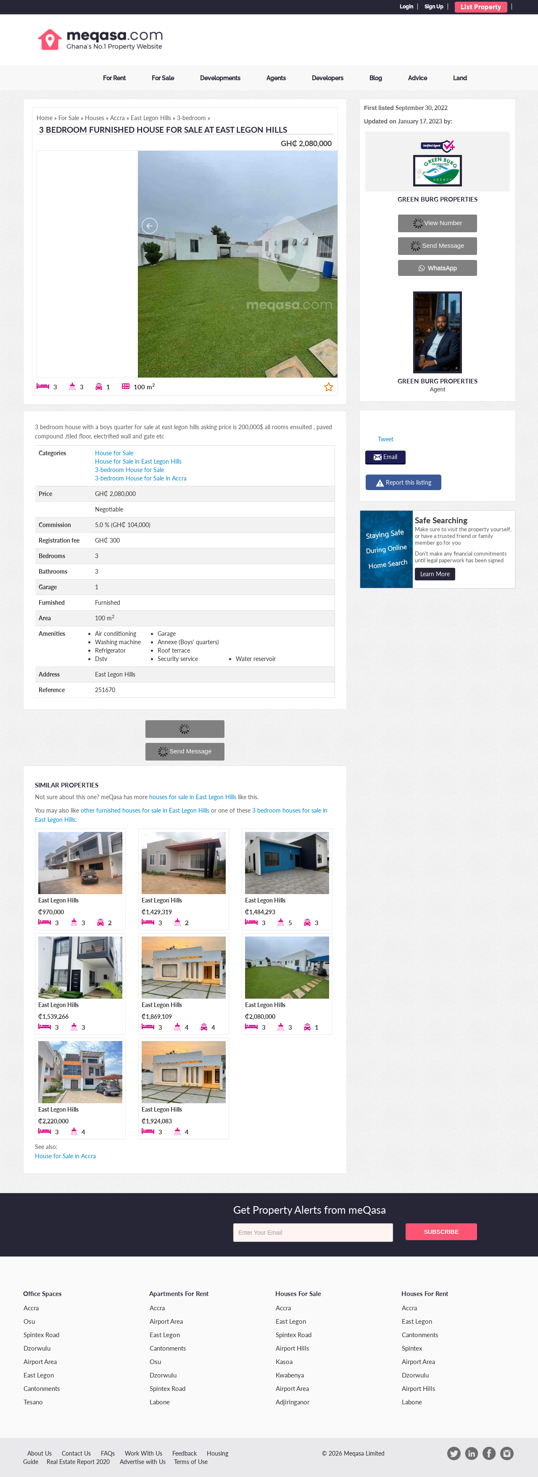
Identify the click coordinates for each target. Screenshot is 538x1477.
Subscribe (441, 1231)
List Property (481, 7)
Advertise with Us (143, 1461)
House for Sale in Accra (65, 1156)
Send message (184, 752)
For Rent (114, 78)
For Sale (163, 78)
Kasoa (284, 1361)
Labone (160, 1402)
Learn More (435, 573)
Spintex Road (41, 1334)
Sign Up (434, 7)
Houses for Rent (424, 1293)
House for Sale (114, 452)
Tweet (385, 439)
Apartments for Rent (179, 1293)
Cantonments (42, 1388)
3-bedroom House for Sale (129, 469)
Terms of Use (191, 1461)
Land (460, 78)
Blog (375, 78)
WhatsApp (437, 268)
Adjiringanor (292, 1402)
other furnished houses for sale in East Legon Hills (145, 810)
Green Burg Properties (437, 199)
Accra (31, 1308)
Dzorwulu (37, 1348)
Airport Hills (292, 1348)
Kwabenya (290, 1375)
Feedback (184, 1453)
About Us (39, 1453)
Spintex (412, 1348)
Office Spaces (42, 1293)
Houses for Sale (298, 1293)
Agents (276, 78)
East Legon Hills (58, 900)
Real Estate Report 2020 (78, 1461)
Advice (417, 78)
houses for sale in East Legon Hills (192, 796)
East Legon (39, 1375)
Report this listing (403, 483)
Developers (327, 78)
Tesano (33, 1402)
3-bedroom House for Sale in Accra (141, 478)
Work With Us (143, 1453)
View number (437, 223)
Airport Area (40, 1361)
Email (385, 456)
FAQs (108, 1453)
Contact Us (76, 1453)
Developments (220, 78)
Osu (29, 1321)
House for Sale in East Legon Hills (138, 461)
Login (406, 7)
